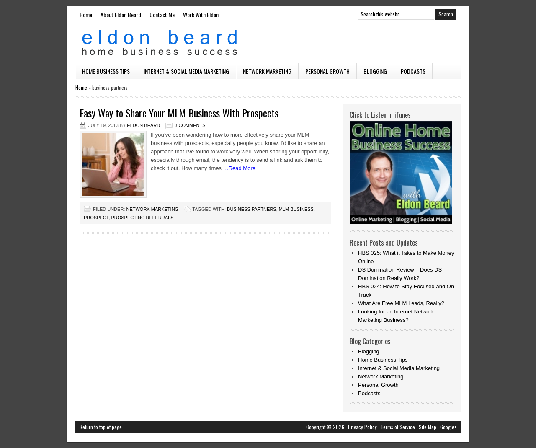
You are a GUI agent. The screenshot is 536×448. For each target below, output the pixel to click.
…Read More (238, 168)
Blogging (375, 71)
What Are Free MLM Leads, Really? (401, 303)
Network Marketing (267, 71)
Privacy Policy (362, 426)
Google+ (448, 426)
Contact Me (162, 14)
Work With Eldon (201, 14)
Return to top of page (101, 426)
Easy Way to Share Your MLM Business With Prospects (179, 112)
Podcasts (413, 71)
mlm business (296, 209)
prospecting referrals (142, 217)
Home (86, 14)
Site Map (427, 426)
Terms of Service (398, 426)
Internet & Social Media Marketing (186, 71)
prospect (96, 217)
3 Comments (190, 125)
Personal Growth (327, 71)
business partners (251, 209)
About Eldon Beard (120, 14)
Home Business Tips (106, 71)
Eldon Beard (268, 42)
